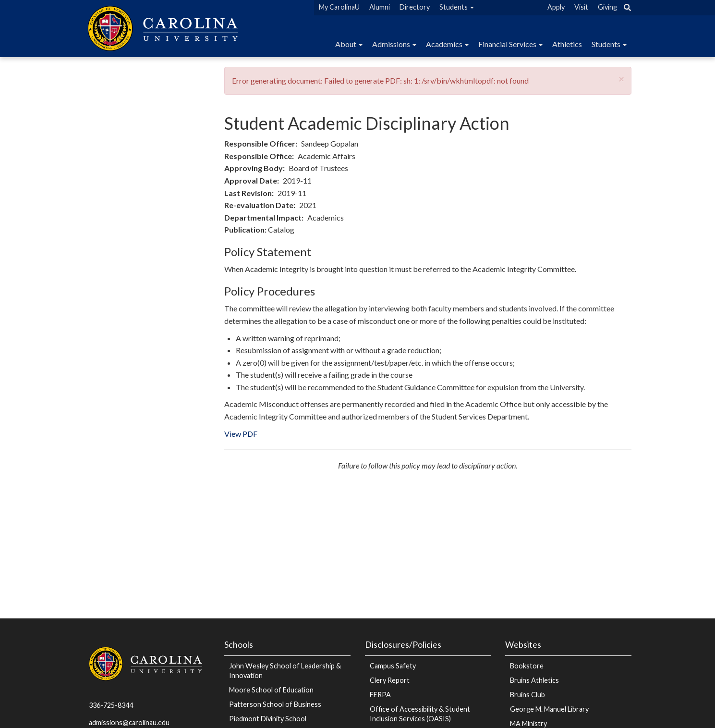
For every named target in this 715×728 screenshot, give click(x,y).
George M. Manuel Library (549, 709)
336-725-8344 (111, 705)
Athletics (567, 44)
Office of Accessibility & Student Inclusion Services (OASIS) (420, 714)
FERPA (380, 695)
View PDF (240, 433)
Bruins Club (527, 695)
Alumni (379, 7)
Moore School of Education (271, 690)
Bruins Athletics (534, 680)
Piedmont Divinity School (267, 719)
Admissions (394, 44)
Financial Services (510, 44)
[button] (621, 79)
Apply (556, 7)
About (349, 44)
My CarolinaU (339, 7)
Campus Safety (393, 666)
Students (456, 7)
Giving (607, 7)
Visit (581, 7)
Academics (447, 44)
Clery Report (390, 680)
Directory (415, 7)
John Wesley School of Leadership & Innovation (285, 670)
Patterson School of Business (275, 704)
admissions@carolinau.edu (129, 722)
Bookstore (527, 666)
